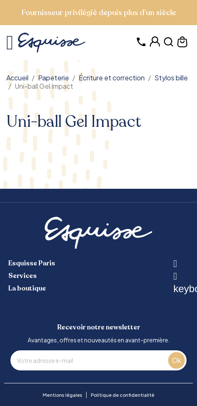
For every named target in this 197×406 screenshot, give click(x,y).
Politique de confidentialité (122, 395)
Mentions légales (62, 395)
